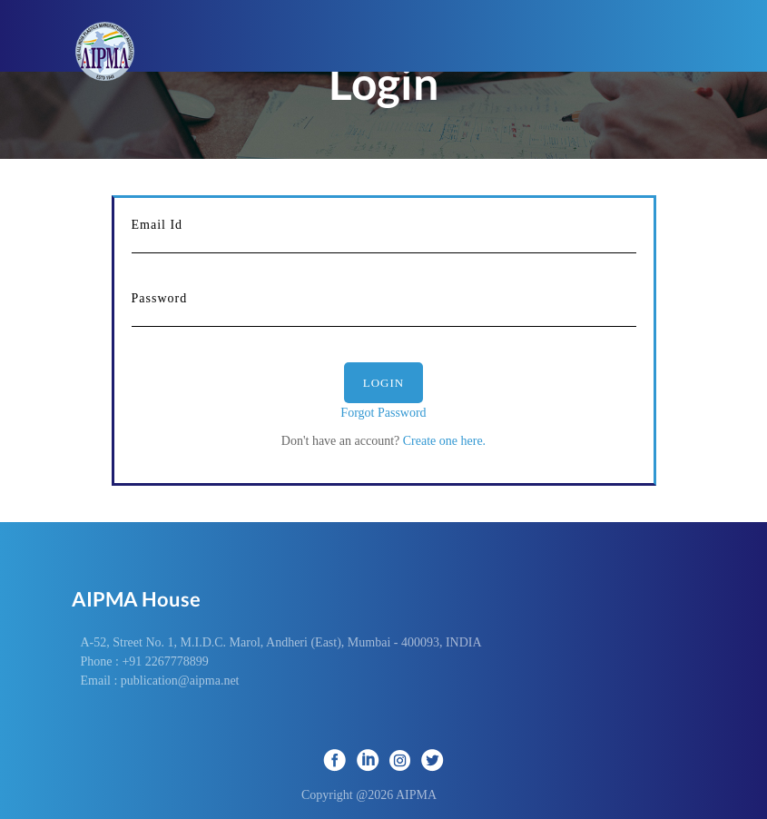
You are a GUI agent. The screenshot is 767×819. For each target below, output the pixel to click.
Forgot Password (383, 412)
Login (383, 383)
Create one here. (442, 441)
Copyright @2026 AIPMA (383, 795)
